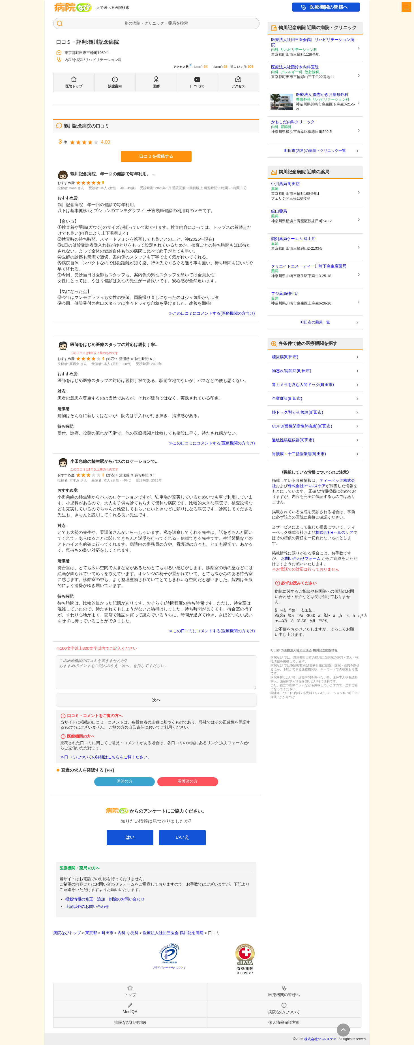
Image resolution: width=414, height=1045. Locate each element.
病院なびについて (284, 1012)
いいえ (182, 837)
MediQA (130, 1011)
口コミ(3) (197, 86)
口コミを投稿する (156, 156)
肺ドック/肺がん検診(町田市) (297, 412)
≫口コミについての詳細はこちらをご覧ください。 (105, 757)
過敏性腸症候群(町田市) (293, 440)
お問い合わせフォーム (301, 558)
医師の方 (124, 781)
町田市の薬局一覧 (315, 322)
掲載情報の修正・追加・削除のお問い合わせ (105, 899)
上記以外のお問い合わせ (87, 906)
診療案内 (115, 86)
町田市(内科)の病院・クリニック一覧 (315, 150)
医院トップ (73, 86)
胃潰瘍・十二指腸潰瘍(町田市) (299, 454)
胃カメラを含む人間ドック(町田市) (303, 384)
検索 (184, 23)
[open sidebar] (406, 7)
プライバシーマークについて (169, 967)
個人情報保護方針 (284, 1022)
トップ (130, 994)
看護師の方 (188, 781)
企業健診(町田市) (287, 398)
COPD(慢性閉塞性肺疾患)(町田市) (302, 426)
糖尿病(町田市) (285, 357)
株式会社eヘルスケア (307, 485)
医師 (156, 86)
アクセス (238, 86)
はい (129, 837)
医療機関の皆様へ (329, 7)
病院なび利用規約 (130, 1022)
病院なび (73, 7)
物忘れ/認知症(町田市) (291, 370)
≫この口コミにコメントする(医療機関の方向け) (212, 313)
